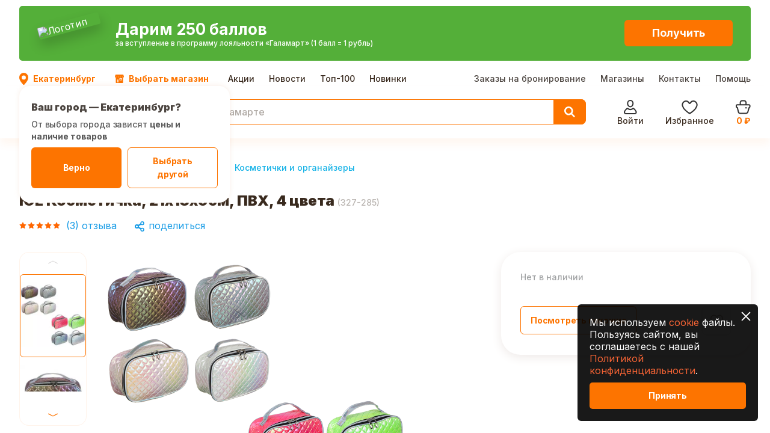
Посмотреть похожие (578, 256)
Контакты (680, 12)
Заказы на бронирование (530, 12)
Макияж (198, 103)
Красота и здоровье (118, 103)
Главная (37, 103)
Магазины (622, 12)
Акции (241, 12)
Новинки (388, 12)
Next (53, 272)
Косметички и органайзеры (295, 103)
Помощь (733, 12)
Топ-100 (337, 12)
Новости (287, 12)
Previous (53, 197)
